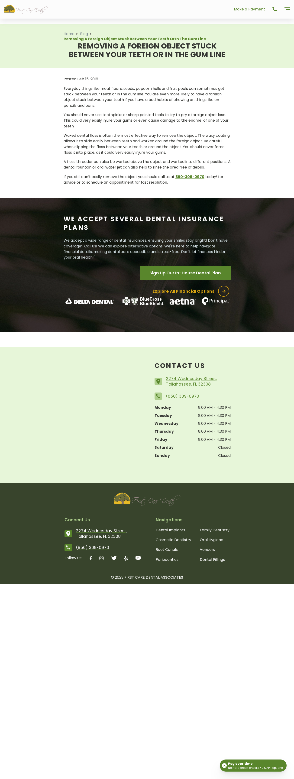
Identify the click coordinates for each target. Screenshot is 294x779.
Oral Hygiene (211, 539)
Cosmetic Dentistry (173, 539)
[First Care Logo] (26, 9)
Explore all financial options (190, 291)
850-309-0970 (189, 176)
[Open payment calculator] (253, 766)
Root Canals (167, 549)
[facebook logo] (91, 559)
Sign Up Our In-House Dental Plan (185, 273)
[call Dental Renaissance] (274, 9)
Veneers (207, 549)
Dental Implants (170, 530)
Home (69, 33)
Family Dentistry (214, 530)
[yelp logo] (126, 559)
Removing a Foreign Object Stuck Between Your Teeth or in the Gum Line (135, 39)
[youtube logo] (138, 559)
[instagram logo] (101, 559)
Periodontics (167, 559)
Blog (84, 33)
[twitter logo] (114, 559)
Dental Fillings (212, 559)
